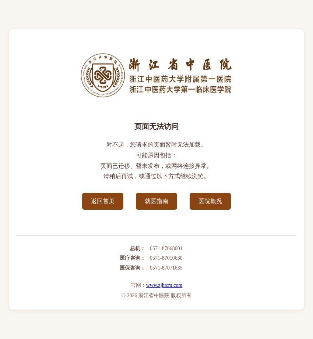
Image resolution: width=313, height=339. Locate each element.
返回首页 (103, 201)
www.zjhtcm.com (164, 285)
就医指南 (156, 201)
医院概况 (210, 201)
